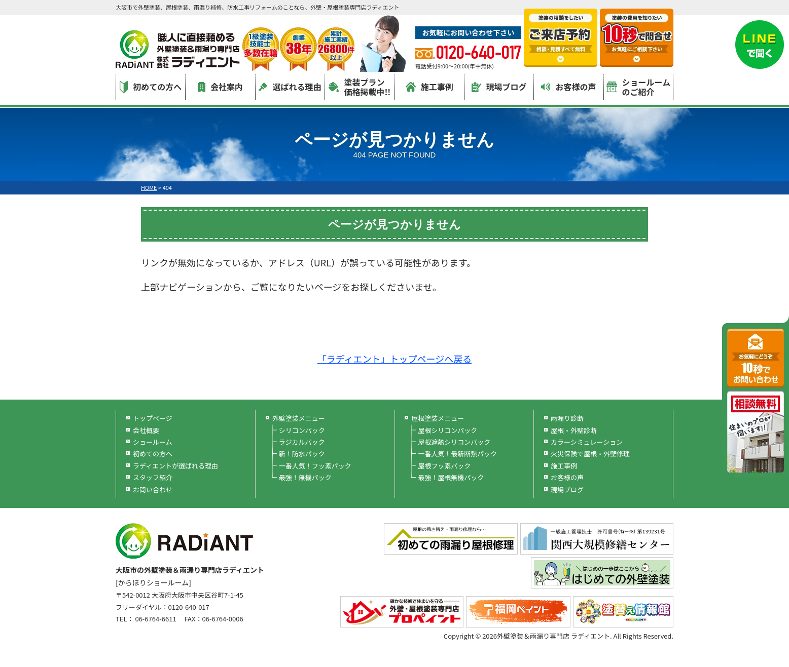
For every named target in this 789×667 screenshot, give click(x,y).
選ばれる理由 (290, 87)
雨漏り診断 (567, 418)
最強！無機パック (305, 477)
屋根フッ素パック (444, 465)
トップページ (152, 418)
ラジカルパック (302, 442)
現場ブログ (499, 87)
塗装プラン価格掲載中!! (359, 87)
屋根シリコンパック (447, 430)
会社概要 (146, 430)
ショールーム (152, 442)
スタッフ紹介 (152, 477)
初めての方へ (151, 87)
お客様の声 (568, 87)
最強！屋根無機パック (451, 477)
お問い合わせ (152, 489)
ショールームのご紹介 (638, 87)
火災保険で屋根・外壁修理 (590, 453)
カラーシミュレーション (587, 442)
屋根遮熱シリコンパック (454, 442)
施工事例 (429, 87)
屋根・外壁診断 (574, 430)
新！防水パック (302, 453)
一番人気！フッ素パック (315, 465)
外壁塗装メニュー (298, 418)
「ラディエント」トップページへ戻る (394, 358)
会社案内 (220, 87)
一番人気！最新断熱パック (457, 453)
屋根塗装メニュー (437, 418)
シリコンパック (302, 430)
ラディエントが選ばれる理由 (175, 465)
